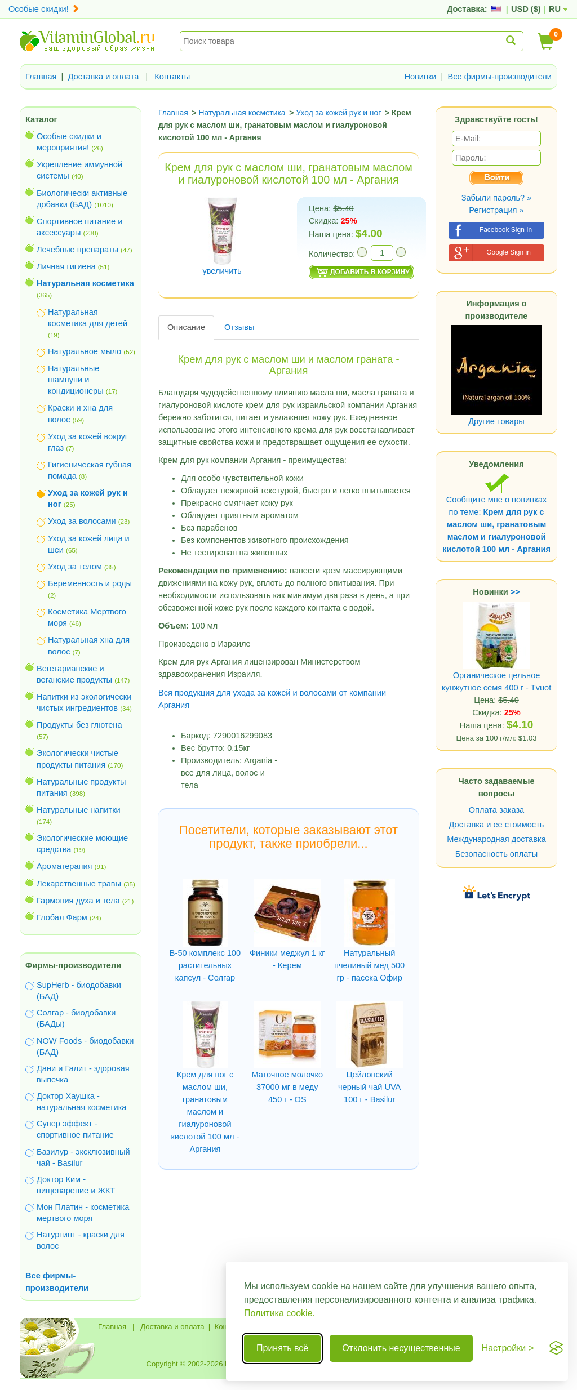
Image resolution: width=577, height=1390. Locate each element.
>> (515, 591)
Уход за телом (75, 566)
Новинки (420, 76)
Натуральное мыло (84, 351)
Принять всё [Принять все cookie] (282, 1348)
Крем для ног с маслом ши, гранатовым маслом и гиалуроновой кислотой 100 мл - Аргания (205, 1111)
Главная (41, 76)
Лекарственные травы (79, 883)
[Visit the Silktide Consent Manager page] (556, 1348)
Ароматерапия (64, 866)
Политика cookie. (279, 1313)
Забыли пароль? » (496, 197)
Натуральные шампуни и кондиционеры (76, 379)
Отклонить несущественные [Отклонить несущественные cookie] (401, 1348)
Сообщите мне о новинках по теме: (496, 513)
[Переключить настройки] (508, 1348)
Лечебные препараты (77, 249)
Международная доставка (496, 839)
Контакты (172, 76)
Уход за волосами (82, 520)
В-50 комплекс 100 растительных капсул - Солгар (205, 965)
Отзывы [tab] (239, 327)
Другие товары (496, 421)
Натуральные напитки (79, 809)
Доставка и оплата (103, 76)
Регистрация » (496, 210)
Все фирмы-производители (499, 76)
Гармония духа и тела (78, 900)
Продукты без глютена (79, 724)
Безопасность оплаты (496, 853)
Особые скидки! (43, 9)
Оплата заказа (496, 809)
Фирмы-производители (73, 965)
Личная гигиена (66, 266)
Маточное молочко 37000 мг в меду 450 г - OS (287, 1087)
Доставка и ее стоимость (496, 824)
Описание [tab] (186, 327)
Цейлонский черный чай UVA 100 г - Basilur (369, 1087)
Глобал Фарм (62, 917)
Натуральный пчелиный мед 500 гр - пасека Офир (369, 965)
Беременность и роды (90, 583)
